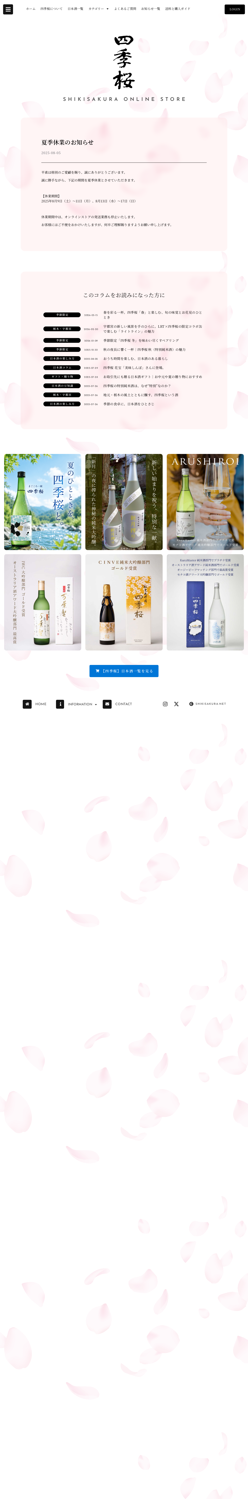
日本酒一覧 (75, 8)
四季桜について (52, 8)
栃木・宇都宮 (62, 329)
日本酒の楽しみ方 (62, 358)
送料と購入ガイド (177, 8)
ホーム (31, 8)
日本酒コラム (62, 367)
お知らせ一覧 (150, 8)
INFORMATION (83, 704)
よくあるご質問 (125, 8)
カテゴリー (98, 8)
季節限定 (62, 315)
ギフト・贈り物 (62, 376)
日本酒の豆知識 (62, 386)
